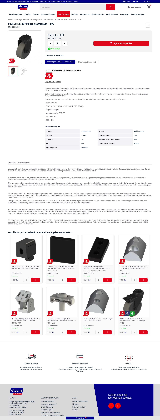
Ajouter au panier (121, 43)
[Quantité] (57, 43)
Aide (136, 1)
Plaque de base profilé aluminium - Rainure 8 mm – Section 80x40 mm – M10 (97, 267)
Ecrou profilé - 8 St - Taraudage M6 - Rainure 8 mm (98, 319)
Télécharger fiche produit (88, 61)
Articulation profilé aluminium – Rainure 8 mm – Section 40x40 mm (26, 320)
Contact (148, 1)
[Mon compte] (134, 7)
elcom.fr (127, 1)
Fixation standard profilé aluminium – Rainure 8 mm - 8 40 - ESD (62, 320)
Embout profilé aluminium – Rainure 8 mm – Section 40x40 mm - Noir (61, 267)
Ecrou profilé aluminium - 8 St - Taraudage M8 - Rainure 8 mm (133, 267)
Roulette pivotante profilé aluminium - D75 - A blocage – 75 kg (133, 320)
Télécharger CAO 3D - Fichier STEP (60, 61)
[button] (35, 279)
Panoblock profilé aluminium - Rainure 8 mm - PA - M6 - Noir (25, 266)
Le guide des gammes (53, 81)
